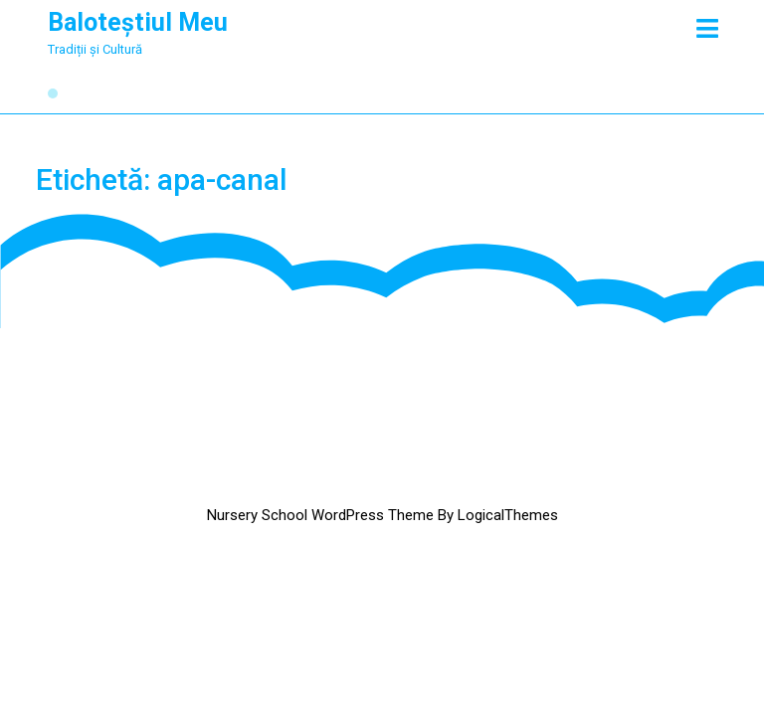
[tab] (707, 28)
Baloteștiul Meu (138, 22)
